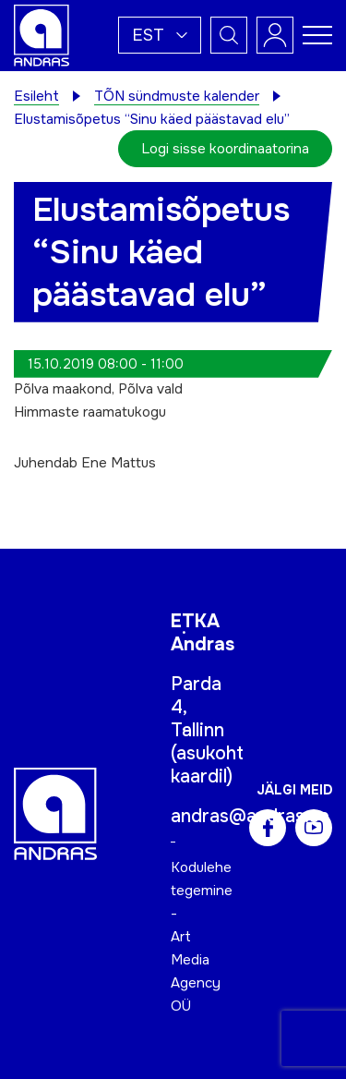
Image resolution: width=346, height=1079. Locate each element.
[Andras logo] (41, 34)
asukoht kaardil (207, 765)
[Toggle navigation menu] (317, 35)
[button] (159, 35)
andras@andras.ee (250, 816)
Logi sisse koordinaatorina (225, 148)
